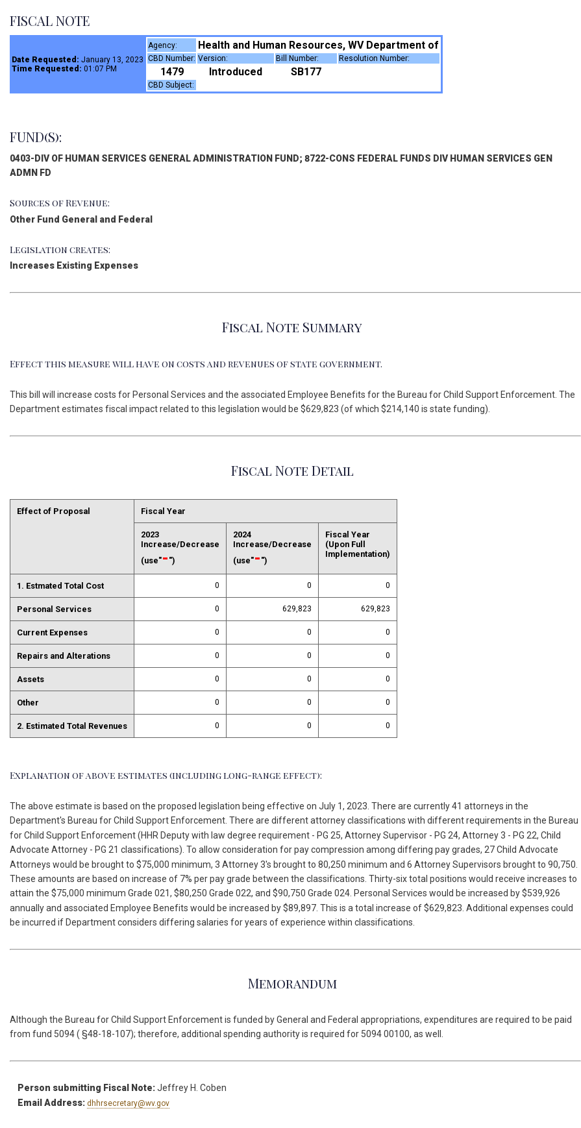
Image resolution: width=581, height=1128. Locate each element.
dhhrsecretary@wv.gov (128, 1103)
